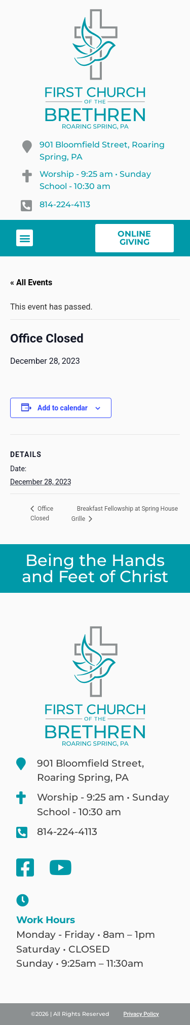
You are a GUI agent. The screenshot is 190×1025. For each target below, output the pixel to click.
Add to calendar (62, 408)
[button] (24, 238)
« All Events (31, 282)
